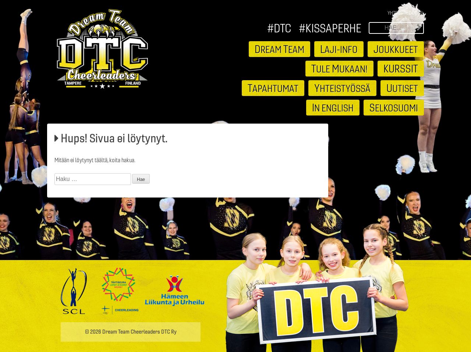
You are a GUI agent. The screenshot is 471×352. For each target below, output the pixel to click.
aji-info (339, 49)
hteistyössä (342, 88)
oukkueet (395, 49)
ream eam (279, 49)
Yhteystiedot (402, 13)
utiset (402, 88)
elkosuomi (393, 107)
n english (333, 107)
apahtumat (273, 88)
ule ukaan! (339, 68)
